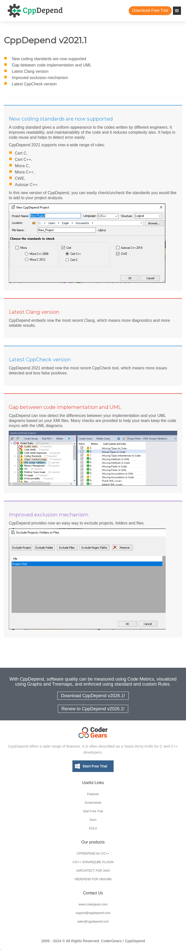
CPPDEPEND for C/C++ (93, 853)
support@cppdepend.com (93, 913)
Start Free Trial (94, 766)
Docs (92, 820)
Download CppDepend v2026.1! (93, 695)
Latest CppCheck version (34, 84)
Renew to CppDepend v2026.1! (92, 708)
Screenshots (93, 802)
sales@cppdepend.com (93, 921)
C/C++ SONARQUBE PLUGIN (93, 862)
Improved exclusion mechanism (40, 78)
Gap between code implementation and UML (51, 65)
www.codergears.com (93, 904)
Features (93, 794)
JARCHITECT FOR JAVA (93, 870)
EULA (93, 828)
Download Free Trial (150, 10)
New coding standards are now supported (49, 59)
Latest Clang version (30, 71)
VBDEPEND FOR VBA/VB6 (93, 879)
